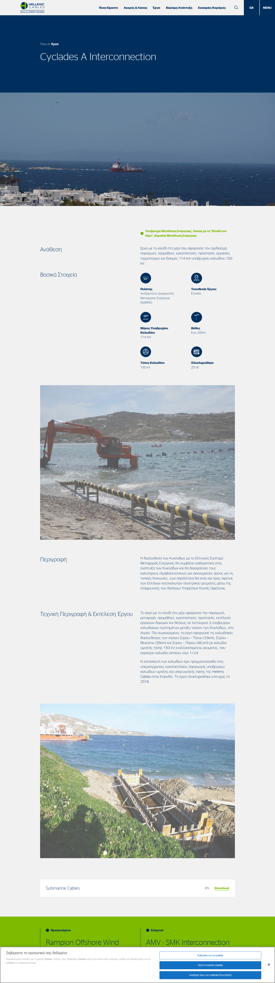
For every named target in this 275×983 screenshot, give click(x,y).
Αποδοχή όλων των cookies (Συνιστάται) (210, 976)
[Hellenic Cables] (32, 7)
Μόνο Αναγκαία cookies (210, 966)
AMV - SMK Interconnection (188, 942)
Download (221, 888)
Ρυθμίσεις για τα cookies (210, 956)
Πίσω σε (49, 44)
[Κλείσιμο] (269, 966)
